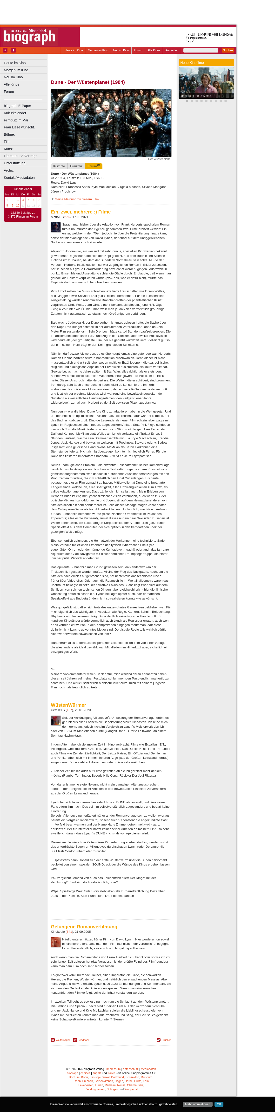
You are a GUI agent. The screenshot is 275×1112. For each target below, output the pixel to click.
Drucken (166, 1040)
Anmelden (171, 50)
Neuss (121, 1085)
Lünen (99, 1085)
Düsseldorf (132, 1077)
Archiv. (9, 170)
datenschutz (131, 1069)
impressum (114, 1069)
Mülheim (110, 1085)
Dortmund (117, 1077)
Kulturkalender (15, 113)
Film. (7, 142)
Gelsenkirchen (103, 1081)
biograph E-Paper (17, 106)
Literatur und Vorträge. (21, 156)
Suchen (228, 50)
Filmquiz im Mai (16, 120)
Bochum (74, 1077)
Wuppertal (131, 1089)
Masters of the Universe (196, 96)
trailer (111, 1073)
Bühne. (9, 134)
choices (85, 1073)
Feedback (83, 1040)
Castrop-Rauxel (99, 1077)
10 (17, 205)
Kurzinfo (59, 166)
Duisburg (147, 1077)
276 (67, 217)
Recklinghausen (95, 1089)
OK (219, 1104)
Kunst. (9, 149)
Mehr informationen (197, 1104)
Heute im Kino (74, 50)
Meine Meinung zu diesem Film (77, 199)
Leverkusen (86, 1085)
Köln (146, 1081)
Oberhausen (135, 1085)
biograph (72, 1073)
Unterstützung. (15, 163)
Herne (129, 1081)
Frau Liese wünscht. (19, 127)
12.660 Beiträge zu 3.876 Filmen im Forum (23, 214)
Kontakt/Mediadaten (19, 178)
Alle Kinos (154, 50)
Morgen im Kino (98, 50)
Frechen (87, 1081)
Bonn (84, 1077)
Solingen (112, 1089)
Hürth (137, 1081)
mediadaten (148, 1069)
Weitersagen (63, 1040)
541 (69, 931)
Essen (77, 1081)
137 (69, 710)
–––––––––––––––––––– (23, 99)
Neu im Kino (121, 50)
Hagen (119, 1081)
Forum (138, 50)
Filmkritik (76, 166)
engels (97, 1073)
